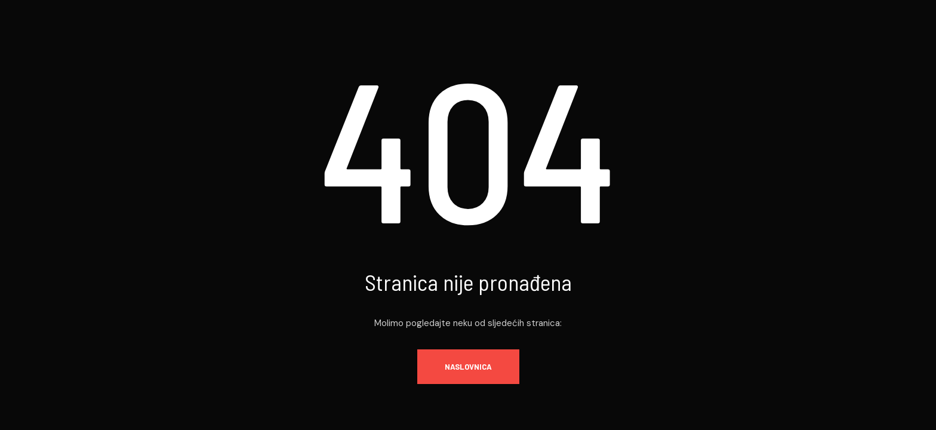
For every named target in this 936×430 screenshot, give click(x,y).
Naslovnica (468, 366)
